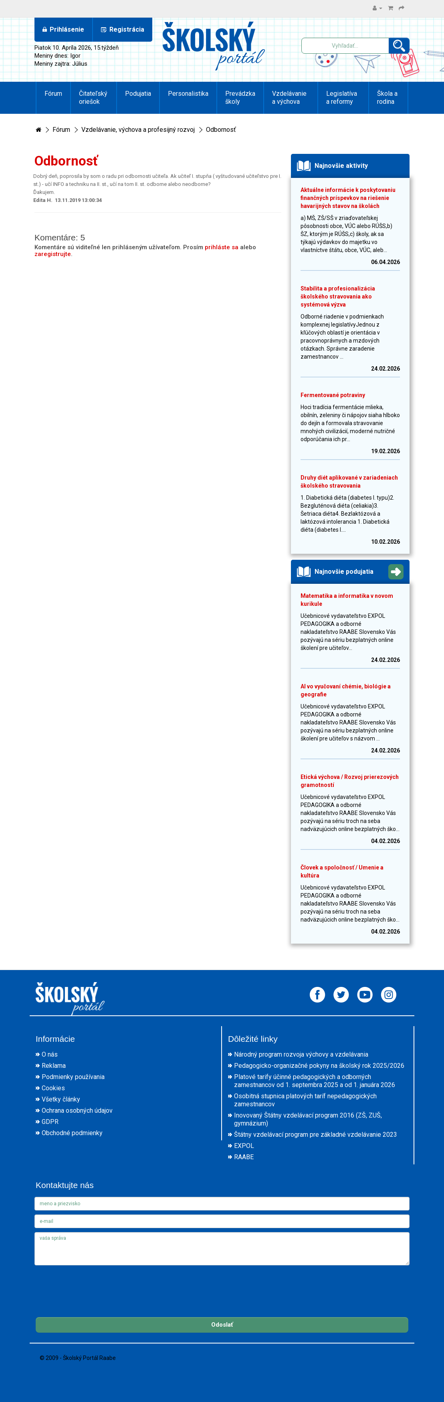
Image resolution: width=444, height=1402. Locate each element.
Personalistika (188, 93)
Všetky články (61, 1099)
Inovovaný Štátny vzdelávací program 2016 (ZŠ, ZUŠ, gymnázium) (308, 1119)
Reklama (54, 1065)
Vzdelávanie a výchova (289, 97)
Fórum (53, 93)
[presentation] (95, 1285)
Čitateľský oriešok (93, 97)
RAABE (244, 1157)
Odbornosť (221, 129)
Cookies (53, 1088)
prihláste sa (221, 247)
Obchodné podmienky (72, 1133)
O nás (50, 1054)
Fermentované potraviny (333, 395)
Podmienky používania (73, 1077)
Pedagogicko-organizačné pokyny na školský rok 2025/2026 (319, 1065)
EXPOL (244, 1146)
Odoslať (222, 1324)
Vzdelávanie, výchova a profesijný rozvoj (138, 129)
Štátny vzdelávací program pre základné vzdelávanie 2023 (315, 1134)
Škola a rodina (387, 97)
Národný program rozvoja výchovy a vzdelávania (301, 1054)
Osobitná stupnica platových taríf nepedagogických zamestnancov (305, 1100)
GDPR (50, 1122)
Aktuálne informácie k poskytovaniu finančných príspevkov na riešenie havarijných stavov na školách (348, 198)
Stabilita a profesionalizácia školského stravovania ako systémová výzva (338, 296)
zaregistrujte (52, 254)
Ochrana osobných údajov (77, 1110)
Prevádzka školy (240, 97)
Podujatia (138, 93)
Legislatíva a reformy (341, 97)
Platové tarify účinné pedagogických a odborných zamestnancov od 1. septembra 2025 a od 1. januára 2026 (314, 1081)
